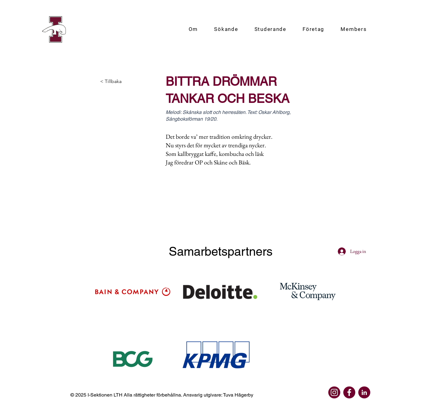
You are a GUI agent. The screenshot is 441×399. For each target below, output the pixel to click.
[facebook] (349, 392)
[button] (193, 29)
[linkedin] (364, 392)
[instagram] (334, 392)
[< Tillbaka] (120, 81)
